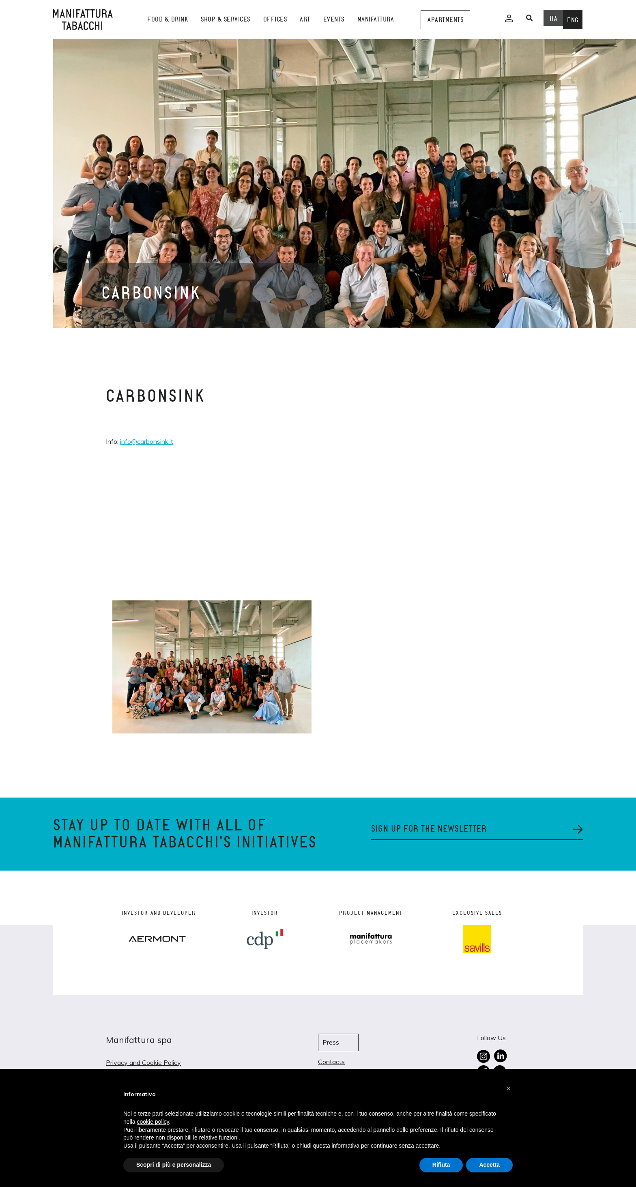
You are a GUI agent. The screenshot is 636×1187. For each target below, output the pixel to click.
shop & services (225, 19)
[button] (508, 1088)
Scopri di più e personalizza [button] (173, 1164)
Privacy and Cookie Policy (143, 1062)
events (333, 19)
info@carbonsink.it (146, 441)
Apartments (445, 19)
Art (305, 19)
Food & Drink (167, 19)
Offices (275, 19)
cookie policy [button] (153, 1121)
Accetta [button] (489, 1164)
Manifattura (375, 19)
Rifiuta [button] (441, 1164)
